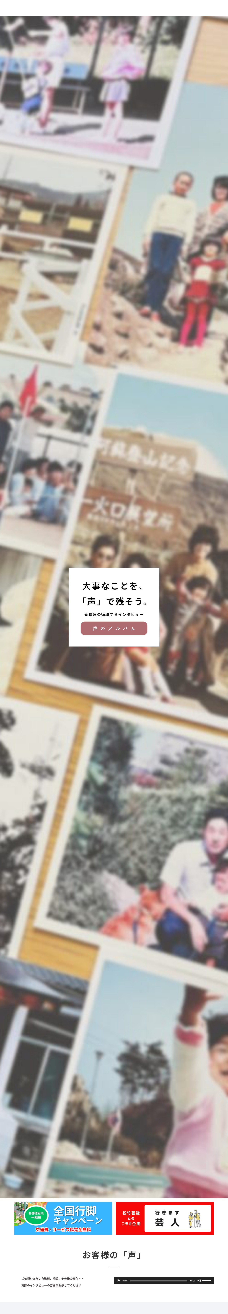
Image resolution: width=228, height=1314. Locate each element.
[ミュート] (199, 1280)
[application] (164, 1280)
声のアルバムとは (51, 8)
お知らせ (121, 8)
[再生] (118, 1280)
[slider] (159, 1280)
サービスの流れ (78, 8)
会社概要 (140, 8)
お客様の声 (102, 8)
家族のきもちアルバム (166, 8)
